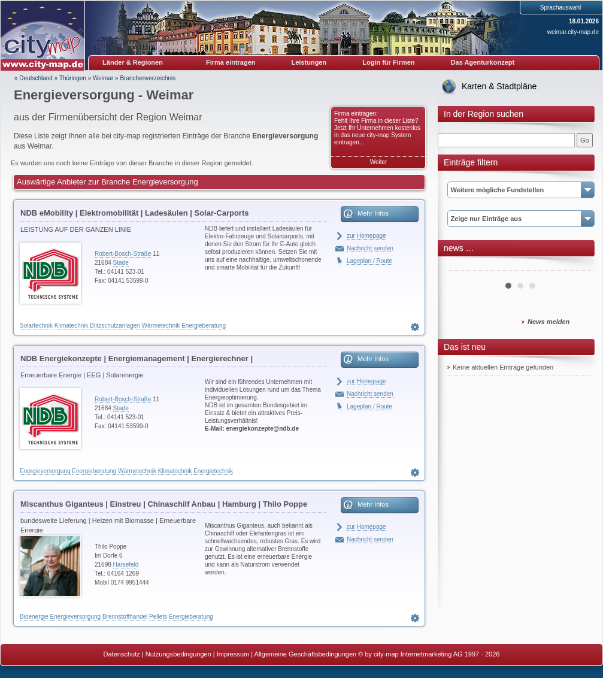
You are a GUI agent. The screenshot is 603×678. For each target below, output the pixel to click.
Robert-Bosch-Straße (123, 253)
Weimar (103, 78)
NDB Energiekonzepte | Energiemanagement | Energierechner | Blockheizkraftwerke (136, 360)
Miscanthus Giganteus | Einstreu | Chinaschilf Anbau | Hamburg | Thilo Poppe (163, 504)
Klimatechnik (71, 325)
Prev (462, 266)
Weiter (378, 162)
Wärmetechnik (160, 325)
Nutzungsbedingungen (178, 654)
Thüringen (72, 78)
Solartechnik (36, 325)
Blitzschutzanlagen (115, 325)
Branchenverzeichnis (147, 78)
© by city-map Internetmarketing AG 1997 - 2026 (428, 654)
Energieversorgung (45, 471)
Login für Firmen (388, 62)
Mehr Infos (373, 213)
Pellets (158, 616)
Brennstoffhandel (124, 616)
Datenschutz (122, 654)
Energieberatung (203, 325)
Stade (121, 262)
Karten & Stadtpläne (499, 86)
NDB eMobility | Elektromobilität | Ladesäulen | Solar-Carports (134, 212)
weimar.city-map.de (573, 32)
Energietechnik (213, 471)
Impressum (233, 654)
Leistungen (309, 62)
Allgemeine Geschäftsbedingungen (305, 654)
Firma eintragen (231, 62)
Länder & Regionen (132, 62)
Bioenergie (34, 616)
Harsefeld (126, 564)
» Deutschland (33, 78)
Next (577, 266)
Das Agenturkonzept (483, 62)
